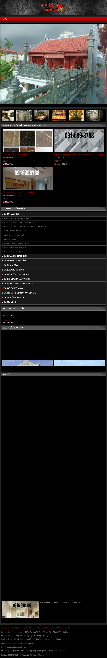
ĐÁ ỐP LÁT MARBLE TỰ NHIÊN (14, 235)
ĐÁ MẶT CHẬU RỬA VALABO (13, 252)
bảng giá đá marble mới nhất (15, 154)
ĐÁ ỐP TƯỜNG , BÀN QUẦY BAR (15, 247)
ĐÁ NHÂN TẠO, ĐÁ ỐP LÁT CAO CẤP (16, 243)
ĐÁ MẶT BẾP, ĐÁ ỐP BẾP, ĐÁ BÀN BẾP (17, 218)
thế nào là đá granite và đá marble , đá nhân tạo (60, 603)
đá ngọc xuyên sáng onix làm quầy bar (19, 192)
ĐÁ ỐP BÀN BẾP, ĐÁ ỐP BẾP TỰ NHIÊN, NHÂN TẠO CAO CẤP (25, 227)
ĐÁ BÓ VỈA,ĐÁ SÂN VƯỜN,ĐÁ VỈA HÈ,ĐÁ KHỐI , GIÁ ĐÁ (78, 154)
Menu (4, 19)
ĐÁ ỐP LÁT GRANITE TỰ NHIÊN (15, 231)
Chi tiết (13, 164)
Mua (7, 164)
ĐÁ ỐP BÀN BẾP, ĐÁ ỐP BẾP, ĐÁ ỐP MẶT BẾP (19, 222)
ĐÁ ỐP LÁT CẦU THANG (12, 239)
